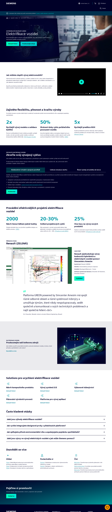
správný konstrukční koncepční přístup (31, 185)
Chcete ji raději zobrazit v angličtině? (45, 13)
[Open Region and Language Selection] (84, 3)
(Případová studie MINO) (61, 231)
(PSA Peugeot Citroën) (30, 137)
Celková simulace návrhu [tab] (58, 170)
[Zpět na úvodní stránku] (7, 18)
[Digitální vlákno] (14, 18)
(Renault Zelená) (78, 134)
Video (7, 462)
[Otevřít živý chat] (107, 507)
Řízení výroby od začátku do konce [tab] (89, 170)
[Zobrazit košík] (95, 3)
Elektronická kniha (79, 466)
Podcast (42, 462)
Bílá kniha (76, 462)
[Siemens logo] (11, 3)
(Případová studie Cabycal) (93, 231)
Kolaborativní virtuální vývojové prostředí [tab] (25, 170)
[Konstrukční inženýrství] (26, 18)
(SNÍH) (66, 137)
